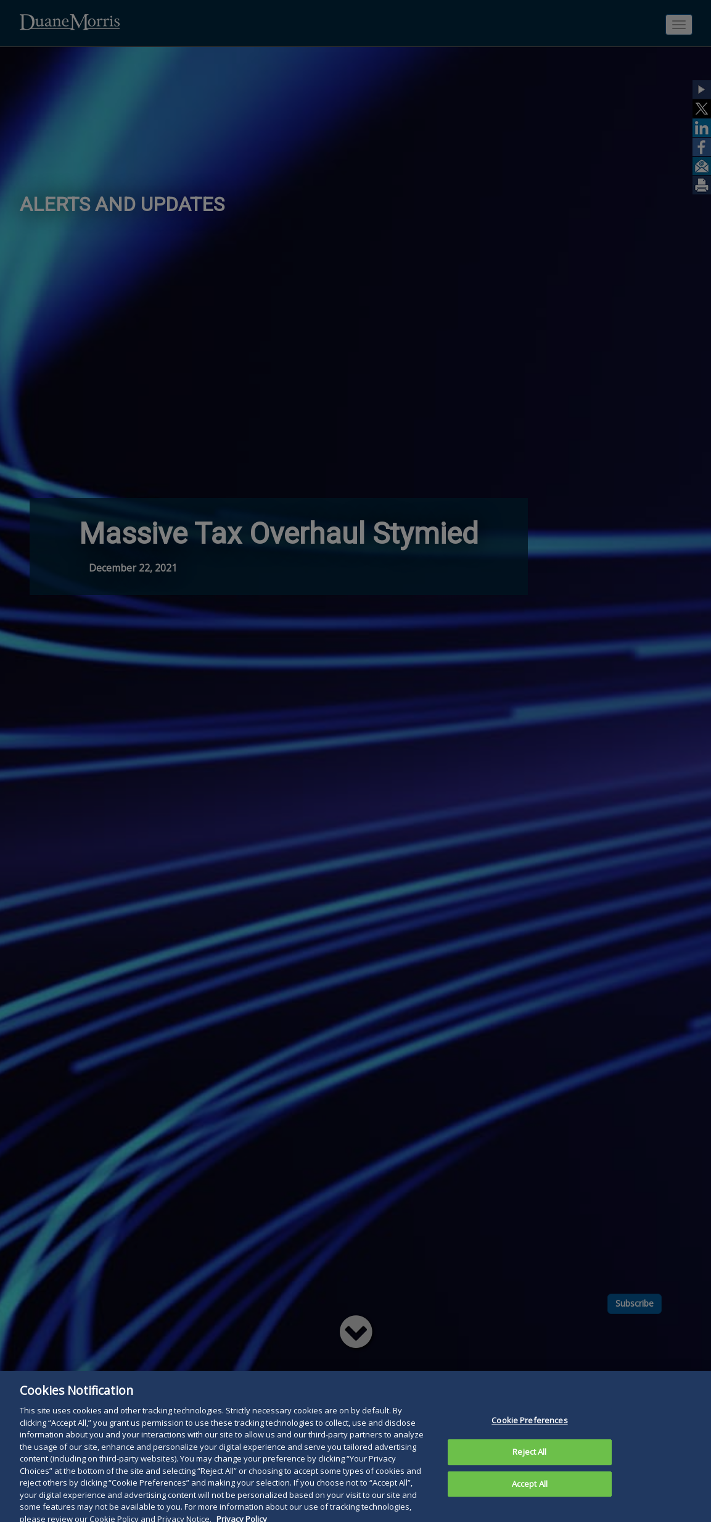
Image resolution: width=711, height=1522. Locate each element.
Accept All (530, 1494)
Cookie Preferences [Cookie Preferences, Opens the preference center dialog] (529, 1431)
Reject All (529, 1462)
